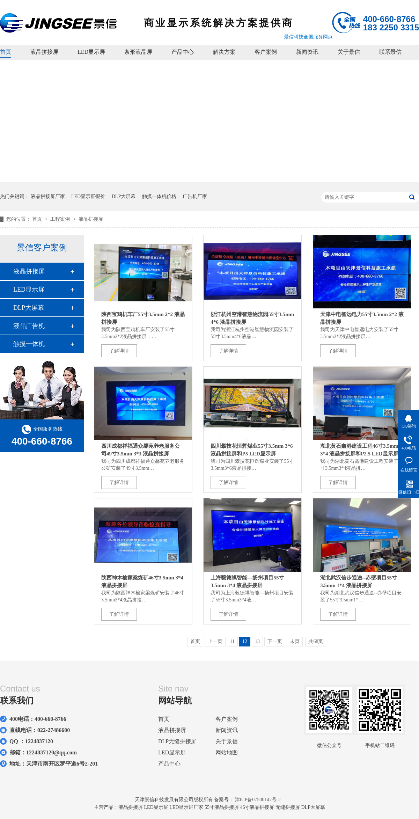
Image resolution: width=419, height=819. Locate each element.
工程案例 (60, 219)
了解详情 (119, 350)
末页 (295, 641)
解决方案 (224, 52)
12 (244, 641)
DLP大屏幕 (123, 196)
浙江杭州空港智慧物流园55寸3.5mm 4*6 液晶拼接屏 (252, 318)
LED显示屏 (91, 52)
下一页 (274, 641)
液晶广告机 (29, 325)
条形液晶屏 (138, 52)
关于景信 (349, 52)
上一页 (215, 641)
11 (232, 641)
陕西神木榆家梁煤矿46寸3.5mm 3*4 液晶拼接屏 (142, 581)
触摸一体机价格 (159, 196)
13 (257, 641)
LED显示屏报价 (88, 196)
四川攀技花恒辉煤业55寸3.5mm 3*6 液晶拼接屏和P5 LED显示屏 (252, 449)
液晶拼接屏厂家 (48, 196)
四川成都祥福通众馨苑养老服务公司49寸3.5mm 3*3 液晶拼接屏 (140, 449)
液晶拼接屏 (44, 52)
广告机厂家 (195, 196)
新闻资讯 (307, 52)
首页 (5, 52)
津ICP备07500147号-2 (258, 799)
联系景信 (390, 52)
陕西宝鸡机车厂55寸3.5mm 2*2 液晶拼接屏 (143, 318)
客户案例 (266, 52)
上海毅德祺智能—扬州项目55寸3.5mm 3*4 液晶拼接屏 (247, 581)
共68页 (315, 641)
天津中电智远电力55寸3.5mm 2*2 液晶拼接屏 (362, 318)
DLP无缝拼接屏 (177, 741)
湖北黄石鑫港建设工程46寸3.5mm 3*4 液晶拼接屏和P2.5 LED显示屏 (359, 449)
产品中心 (182, 52)
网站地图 (226, 752)
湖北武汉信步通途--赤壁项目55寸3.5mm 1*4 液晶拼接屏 (358, 581)
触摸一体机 (29, 344)
